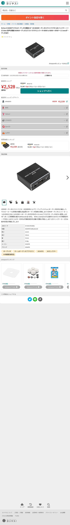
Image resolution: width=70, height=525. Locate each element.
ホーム (3, 24)
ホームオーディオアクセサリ (24, 251)
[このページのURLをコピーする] (40, 299)
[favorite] (67, 28)
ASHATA (40, 251)
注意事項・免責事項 (37, 512)
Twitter (17, 516)
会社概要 (62, 512)
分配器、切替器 (29, 24)
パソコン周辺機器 (17, 24)
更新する (48, 75)
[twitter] (29, 299)
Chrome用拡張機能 (7, 516)
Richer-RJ (29, 83)
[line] (35, 299)
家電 (8, 24)
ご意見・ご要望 (18, 512)
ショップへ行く (44, 91)
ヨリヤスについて (7, 512)
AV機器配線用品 (8, 254)
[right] (67, 177)
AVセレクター (51, 251)
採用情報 (27, 512)
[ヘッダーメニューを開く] (67, 3)
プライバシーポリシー (52, 512)
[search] (66, 10)
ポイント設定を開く (35, 17)
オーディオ (7, 251)
